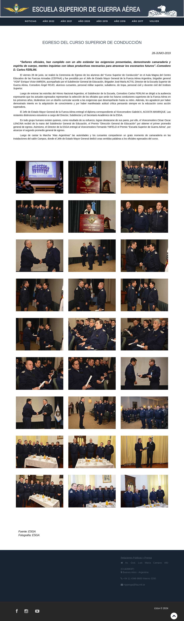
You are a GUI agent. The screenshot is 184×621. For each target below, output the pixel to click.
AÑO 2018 (120, 21)
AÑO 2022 (48, 21)
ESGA (157, 608)
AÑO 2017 (137, 21)
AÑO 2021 (66, 21)
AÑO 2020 (84, 21)
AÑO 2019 (102, 21)
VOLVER (154, 21)
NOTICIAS (30, 21)
